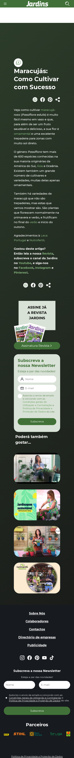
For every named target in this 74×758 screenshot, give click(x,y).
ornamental (22, 133)
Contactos (37, 629)
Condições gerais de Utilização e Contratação (35, 697)
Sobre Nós (37, 613)
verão (34, 222)
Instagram (43, 268)
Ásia (40, 166)
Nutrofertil (36, 240)
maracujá (47, 110)
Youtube (25, 263)
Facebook (26, 268)
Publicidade (37, 645)
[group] (19, 734)
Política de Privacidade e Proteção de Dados (34, 700)
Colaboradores (37, 621)
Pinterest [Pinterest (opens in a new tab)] (21, 272)
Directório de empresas (37, 637)
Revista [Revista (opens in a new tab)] (47, 253)
